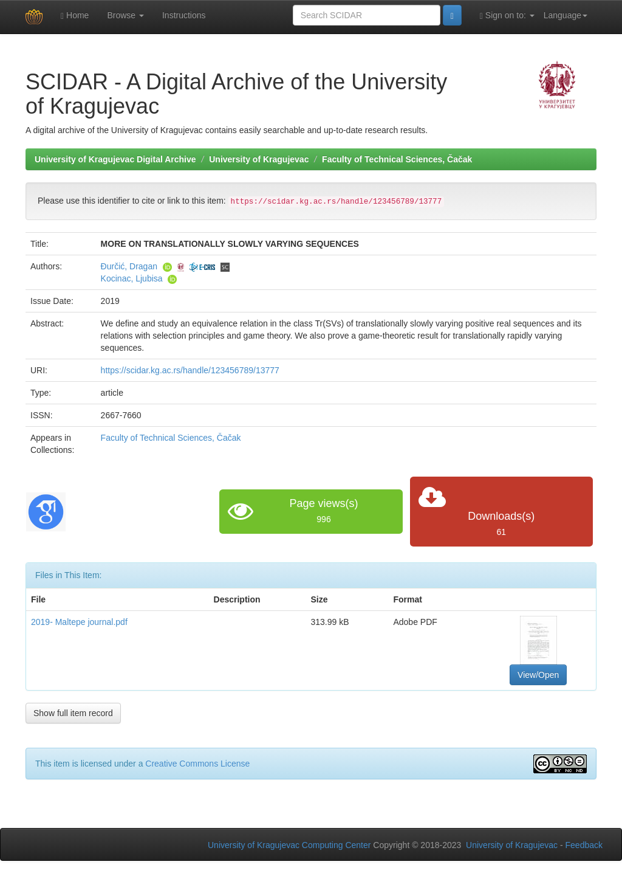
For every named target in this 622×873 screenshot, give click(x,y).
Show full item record (73, 713)
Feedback (584, 845)
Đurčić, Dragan (129, 266)
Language (565, 15)
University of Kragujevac (259, 159)
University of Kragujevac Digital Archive (115, 159)
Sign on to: (507, 15)
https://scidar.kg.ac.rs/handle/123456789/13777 (190, 370)
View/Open (538, 675)
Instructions (184, 15)
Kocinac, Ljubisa (132, 278)
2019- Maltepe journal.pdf (79, 622)
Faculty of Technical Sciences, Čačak (397, 159)
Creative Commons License (197, 763)
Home (75, 15)
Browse (125, 15)
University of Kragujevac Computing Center (289, 845)
